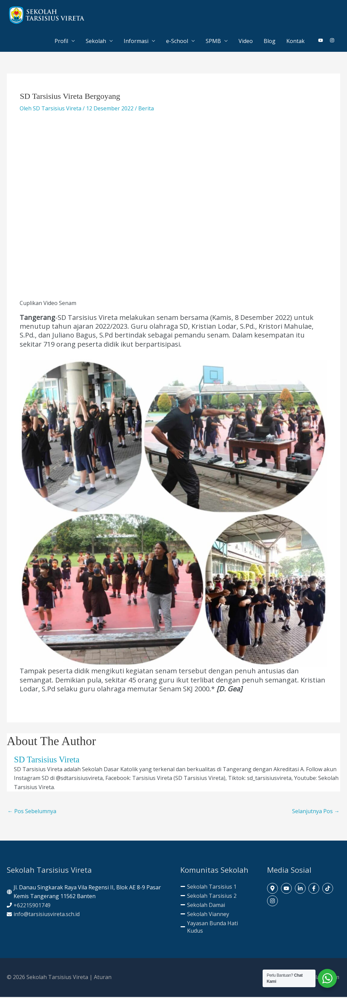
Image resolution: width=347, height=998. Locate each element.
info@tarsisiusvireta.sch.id (47, 915)
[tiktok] (328, 889)
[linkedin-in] (301, 889)
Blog (269, 42)
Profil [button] (61, 42)
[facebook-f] (314, 889)
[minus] (208, 887)
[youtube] (323, 41)
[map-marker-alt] (273, 889)
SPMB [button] (213, 42)
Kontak (295, 42)
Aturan (102, 978)
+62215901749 (32, 906)
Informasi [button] (136, 42)
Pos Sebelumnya (31, 812)
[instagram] (332, 41)
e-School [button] (177, 42)
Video (246, 42)
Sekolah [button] (96, 42)
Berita (146, 109)
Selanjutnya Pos (316, 812)
